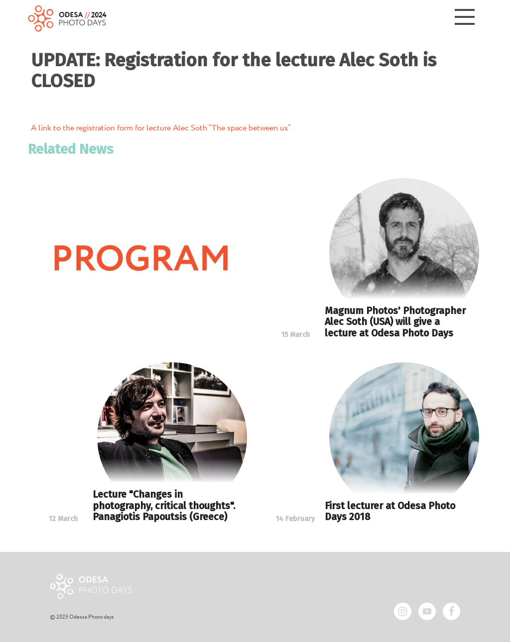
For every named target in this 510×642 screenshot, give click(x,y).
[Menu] (464, 18)
